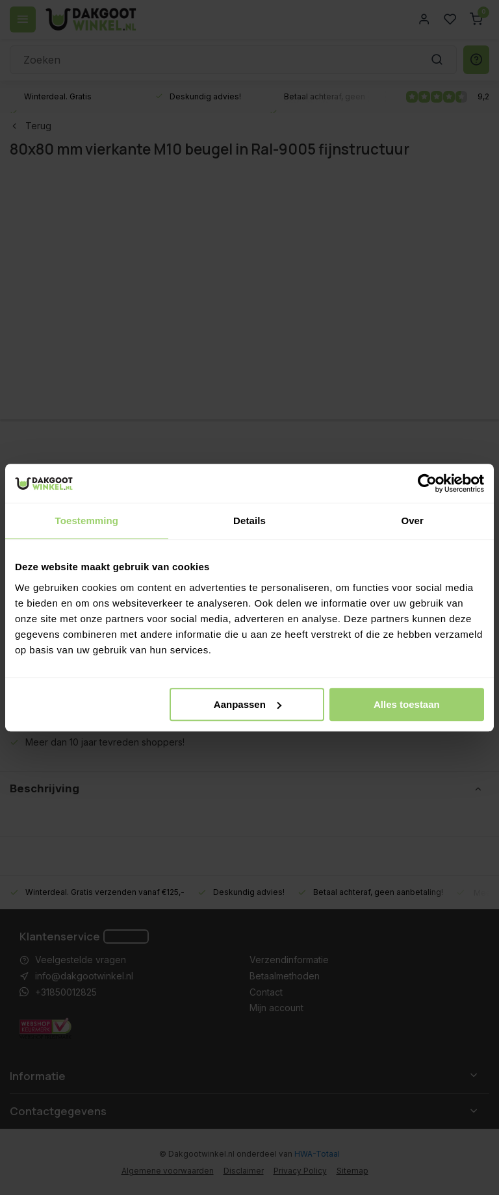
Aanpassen (247, 704)
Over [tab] (412, 520)
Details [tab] (249, 520)
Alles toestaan (407, 704)
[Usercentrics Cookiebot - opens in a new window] (427, 483)
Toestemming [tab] (87, 520)
